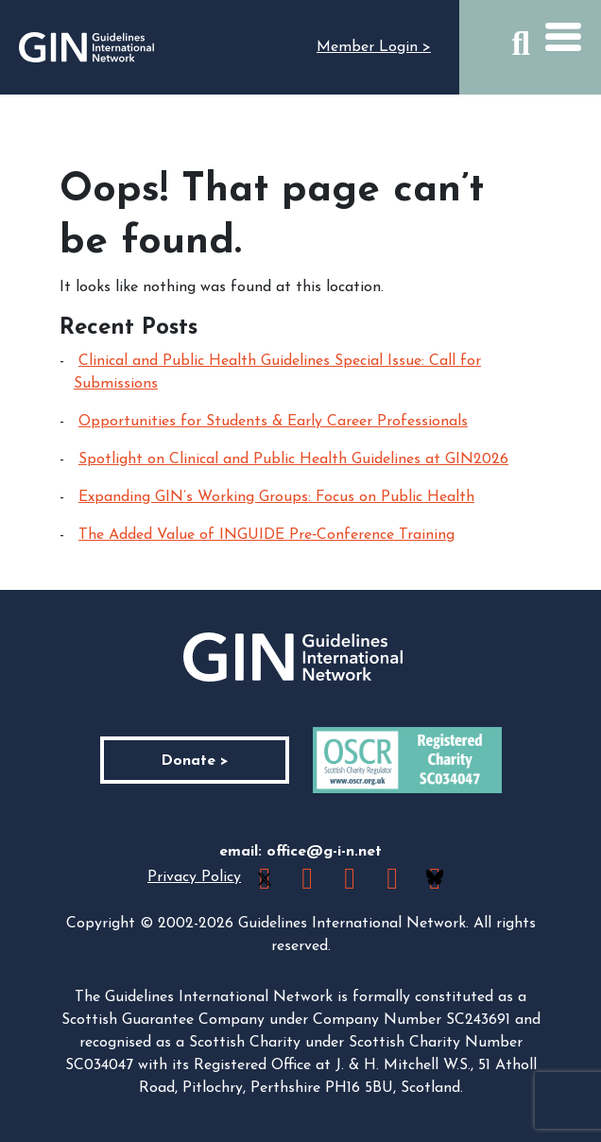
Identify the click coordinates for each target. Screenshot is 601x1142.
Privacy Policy (194, 877)
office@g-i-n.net (324, 851)
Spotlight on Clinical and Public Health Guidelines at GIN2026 (293, 459)
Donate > (195, 761)
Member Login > (374, 47)
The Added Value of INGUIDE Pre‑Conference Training (266, 535)
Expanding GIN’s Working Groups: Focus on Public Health (276, 497)
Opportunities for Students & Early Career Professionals (273, 421)
